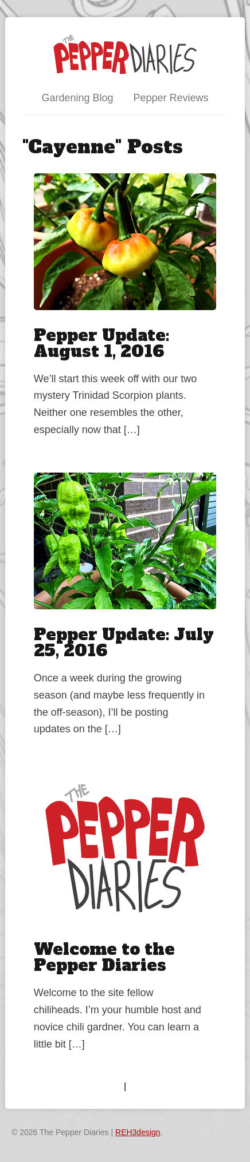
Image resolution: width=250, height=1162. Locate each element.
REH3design (138, 1132)
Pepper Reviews (171, 98)
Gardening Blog (77, 98)
